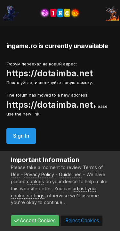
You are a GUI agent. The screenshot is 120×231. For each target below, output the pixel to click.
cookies (35, 181)
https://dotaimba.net (49, 73)
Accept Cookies (35, 221)
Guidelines (70, 174)
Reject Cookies (81, 221)
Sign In (21, 136)
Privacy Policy (39, 174)
